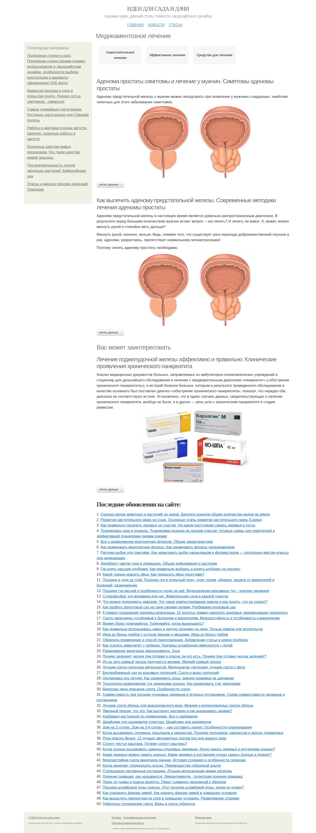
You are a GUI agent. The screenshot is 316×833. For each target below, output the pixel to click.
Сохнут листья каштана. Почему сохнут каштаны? (145, 744)
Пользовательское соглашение (139, 817)
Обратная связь (203, 817)
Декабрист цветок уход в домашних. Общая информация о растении (159, 563)
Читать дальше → (110, 184)
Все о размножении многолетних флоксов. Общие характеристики (157, 542)
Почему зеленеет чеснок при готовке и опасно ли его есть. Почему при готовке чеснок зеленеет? (184, 656)
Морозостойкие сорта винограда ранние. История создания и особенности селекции (174, 760)
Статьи (175, 24)
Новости (156, 24)
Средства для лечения (214, 55)
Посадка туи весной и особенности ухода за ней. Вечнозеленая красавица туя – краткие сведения (186, 591)
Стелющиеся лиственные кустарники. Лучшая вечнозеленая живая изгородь (167, 771)
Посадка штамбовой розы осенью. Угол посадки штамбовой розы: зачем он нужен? (173, 787)
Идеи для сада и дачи (158, 8)
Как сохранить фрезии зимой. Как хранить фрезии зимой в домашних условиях (170, 793)
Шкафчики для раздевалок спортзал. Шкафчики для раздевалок (157, 722)
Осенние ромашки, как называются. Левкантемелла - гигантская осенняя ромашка (173, 776)
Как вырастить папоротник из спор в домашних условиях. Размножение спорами (171, 798)
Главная (135, 24)
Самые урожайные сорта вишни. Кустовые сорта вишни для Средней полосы (58, 114)
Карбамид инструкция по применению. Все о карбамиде (150, 716)
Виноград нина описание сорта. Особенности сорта (146, 689)
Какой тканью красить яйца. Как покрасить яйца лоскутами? (153, 574)
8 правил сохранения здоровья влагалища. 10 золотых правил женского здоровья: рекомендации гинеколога (195, 613)
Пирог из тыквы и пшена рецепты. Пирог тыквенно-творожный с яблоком (164, 782)
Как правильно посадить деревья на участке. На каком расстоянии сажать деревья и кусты (178, 525)
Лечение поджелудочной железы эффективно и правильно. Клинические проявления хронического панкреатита (187, 363)
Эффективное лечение (167, 55)
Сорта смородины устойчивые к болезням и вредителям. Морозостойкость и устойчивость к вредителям (191, 618)
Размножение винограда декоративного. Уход (141, 651)
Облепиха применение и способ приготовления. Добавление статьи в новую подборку (175, 640)
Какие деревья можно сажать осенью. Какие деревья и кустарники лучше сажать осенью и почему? (187, 755)
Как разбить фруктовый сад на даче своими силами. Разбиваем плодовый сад (169, 607)
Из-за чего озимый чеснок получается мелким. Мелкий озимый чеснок (162, 662)
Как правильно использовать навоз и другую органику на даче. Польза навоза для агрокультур (183, 629)
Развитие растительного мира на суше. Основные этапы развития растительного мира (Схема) (181, 520)
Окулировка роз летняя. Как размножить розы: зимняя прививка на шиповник (168, 678)
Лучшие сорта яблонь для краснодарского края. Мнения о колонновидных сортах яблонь (178, 705)
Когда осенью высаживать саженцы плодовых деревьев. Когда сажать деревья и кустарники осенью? (189, 749)
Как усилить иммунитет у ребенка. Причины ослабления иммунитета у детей (168, 645)
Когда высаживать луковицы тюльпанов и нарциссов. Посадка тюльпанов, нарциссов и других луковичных (193, 733)
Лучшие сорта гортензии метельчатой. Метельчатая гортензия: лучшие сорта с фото (174, 667)
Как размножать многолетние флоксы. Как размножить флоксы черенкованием (167, 547)
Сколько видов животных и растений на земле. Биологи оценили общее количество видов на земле (185, 514)
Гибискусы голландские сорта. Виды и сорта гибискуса (149, 804)
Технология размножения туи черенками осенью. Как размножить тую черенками (171, 684)
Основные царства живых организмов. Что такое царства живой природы (53, 152)
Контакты (116, 817)
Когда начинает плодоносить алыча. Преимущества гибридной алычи (162, 765)
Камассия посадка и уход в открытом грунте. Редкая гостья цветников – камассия (54, 96)
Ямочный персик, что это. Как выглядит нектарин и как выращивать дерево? (167, 711)
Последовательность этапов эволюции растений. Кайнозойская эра (56, 170)
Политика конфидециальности (128, 823)
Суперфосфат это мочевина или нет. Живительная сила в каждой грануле (165, 596)
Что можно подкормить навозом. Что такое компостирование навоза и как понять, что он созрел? (185, 602)
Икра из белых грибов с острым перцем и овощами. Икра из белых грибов (165, 634)
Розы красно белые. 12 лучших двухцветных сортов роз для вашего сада (164, 738)
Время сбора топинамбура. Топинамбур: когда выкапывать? (153, 623)
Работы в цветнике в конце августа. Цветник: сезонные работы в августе (57, 133)
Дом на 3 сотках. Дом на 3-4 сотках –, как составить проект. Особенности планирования (177, 727)
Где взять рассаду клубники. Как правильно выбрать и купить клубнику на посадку (170, 569)
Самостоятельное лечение (120, 55)
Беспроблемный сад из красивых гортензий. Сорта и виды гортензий (161, 673)
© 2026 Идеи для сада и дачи (44, 817)
